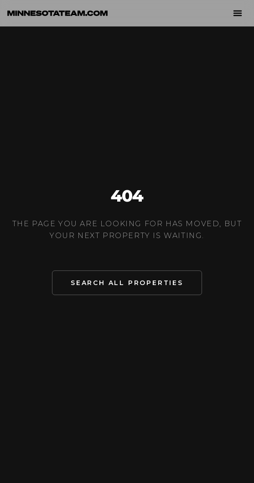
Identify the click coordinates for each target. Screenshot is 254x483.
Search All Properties (127, 283)
